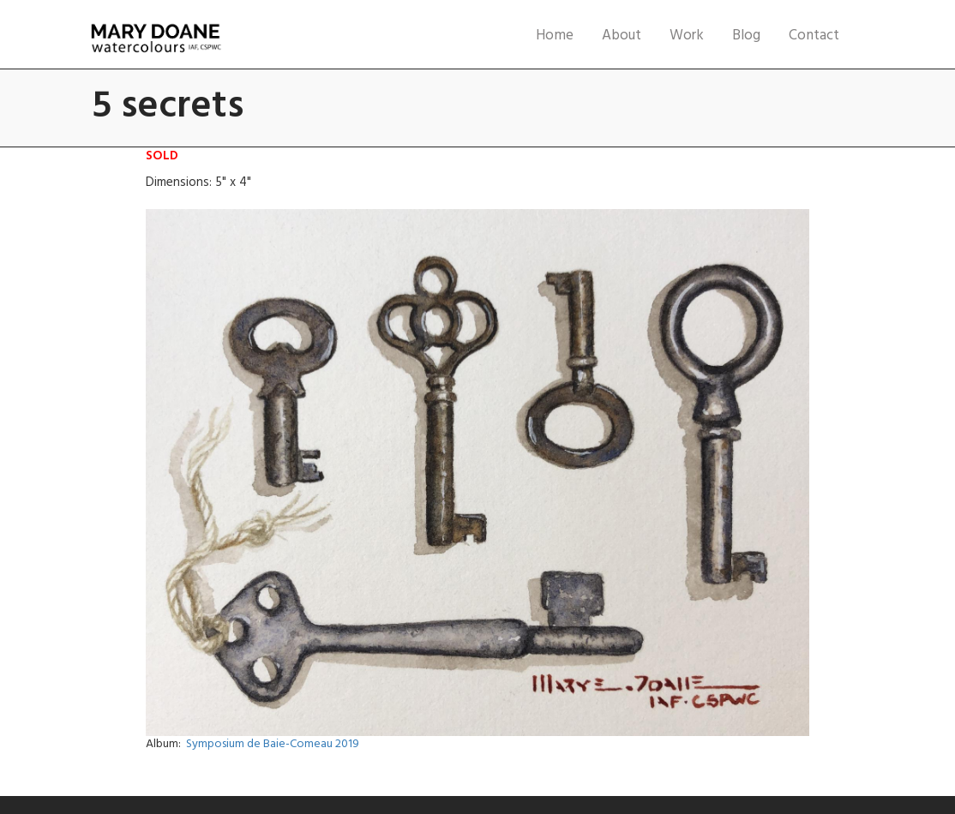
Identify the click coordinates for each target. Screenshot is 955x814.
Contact (814, 35)
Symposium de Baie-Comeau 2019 (272, 744)
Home (555, 35)
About (621, 35)
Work (687, 35)
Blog (746, 35)
